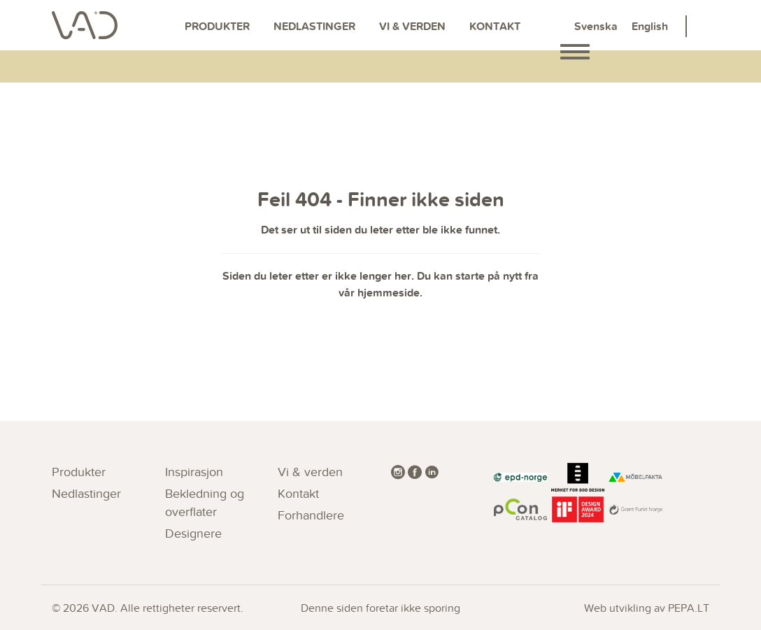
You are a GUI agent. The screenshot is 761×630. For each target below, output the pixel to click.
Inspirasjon (194, 471)
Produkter (217, 26)
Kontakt (494, 26)
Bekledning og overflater (204, 502)
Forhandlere (311, 515)
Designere (193, 533)
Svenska (596, 26)
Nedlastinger (314, 26)
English (650, 26)
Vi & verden (412, 26)
